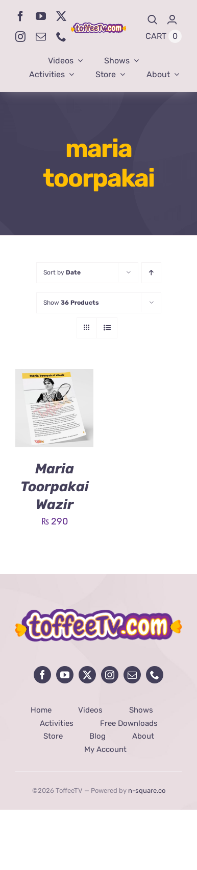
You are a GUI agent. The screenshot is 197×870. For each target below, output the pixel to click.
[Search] (152, 19)
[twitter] (61, 16)
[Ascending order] (151, 272)
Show (71, 302)
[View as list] (107, 328)
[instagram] (20, 37)
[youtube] (41, 16)
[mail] (41, 37)
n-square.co (146, 790)
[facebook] (20, 16)
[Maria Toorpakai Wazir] (54, 376)
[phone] (61, 37)
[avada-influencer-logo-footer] (98, 613)
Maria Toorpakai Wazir (54, 487)
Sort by (62, 272)
